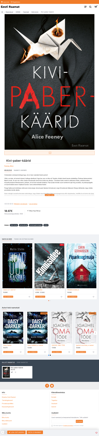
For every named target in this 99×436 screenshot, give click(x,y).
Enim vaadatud (22, 362)
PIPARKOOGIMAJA (73, 290)
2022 (46, 225)
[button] (48, 300)
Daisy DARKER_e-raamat (35, 345)
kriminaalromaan (36, 225)
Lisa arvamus (33, 204)
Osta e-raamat (34, 432)
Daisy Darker (7, 345)
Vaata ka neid (7, 239)
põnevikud (23, 225)
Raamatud (9, 12)
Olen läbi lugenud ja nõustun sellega (67, 425)
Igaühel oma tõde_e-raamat (84, 345)
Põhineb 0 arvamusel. (20, 204)
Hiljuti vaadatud (8, 362)
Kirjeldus (8, 170)
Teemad (26, 12)
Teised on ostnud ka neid (23, 239)
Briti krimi (35, 12)
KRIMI (18, 12)
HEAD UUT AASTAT (9, 290)
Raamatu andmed (20, 170)
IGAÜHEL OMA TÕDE (58, 345)
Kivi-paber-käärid (17, 367)
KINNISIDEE (38, 290)
